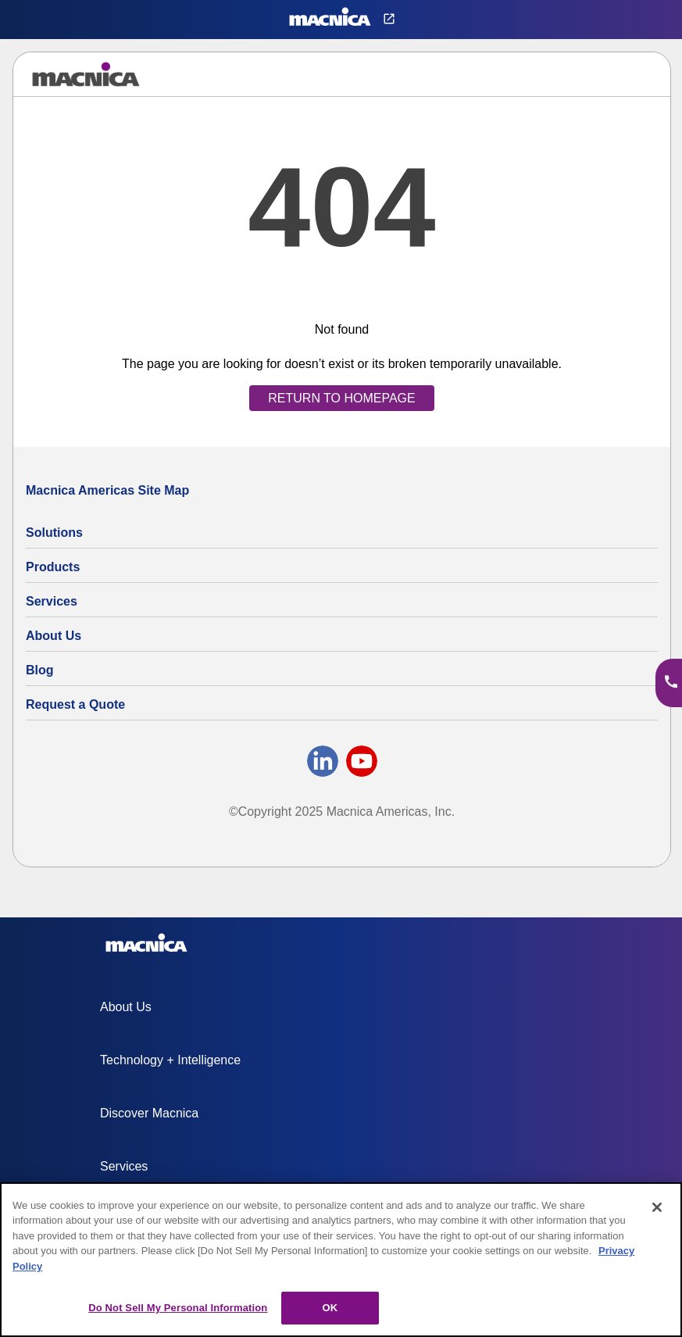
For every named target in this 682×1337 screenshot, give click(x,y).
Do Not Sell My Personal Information (177, 1308)
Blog (40, 670)
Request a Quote (75, 704)
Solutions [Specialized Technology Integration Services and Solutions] (54, 532)
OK (329, 1308)
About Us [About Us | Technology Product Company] (53, 635)
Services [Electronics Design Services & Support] (51, 601)
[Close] (657, 1207)
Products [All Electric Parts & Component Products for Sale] (53, 567)
